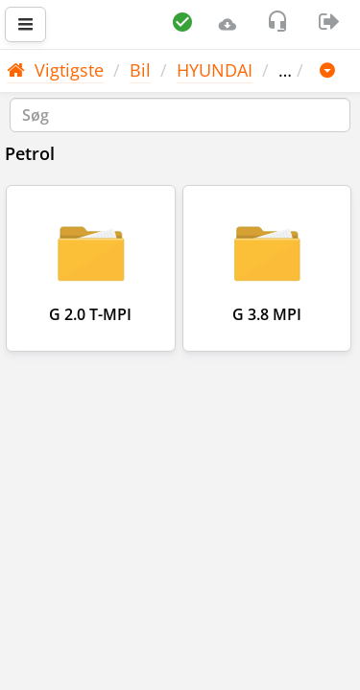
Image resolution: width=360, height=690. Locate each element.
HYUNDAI (214, 69)
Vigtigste (55, 69)
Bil (140, 69)
